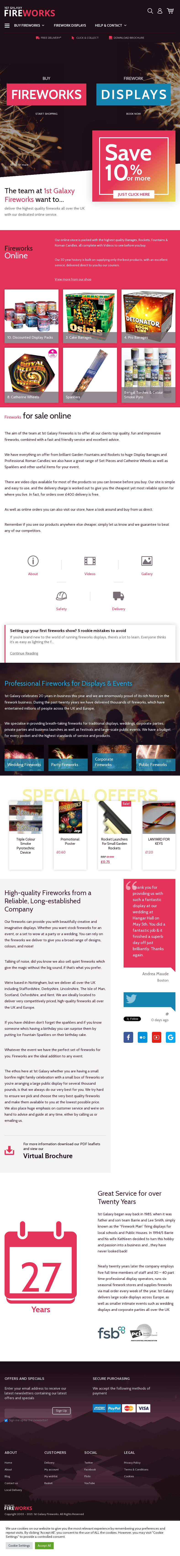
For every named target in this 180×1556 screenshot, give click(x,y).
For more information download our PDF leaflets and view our (55, 1151)
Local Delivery (13, 1490)
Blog (7, 1476)
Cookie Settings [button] (19, 1545)
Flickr (87, 1476)
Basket (48, 1483)
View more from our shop (73, 279)
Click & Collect (85, 38)
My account (51, 1469)
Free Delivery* (48, 38)
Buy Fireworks (29, 25)
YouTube (89, 1483)
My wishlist (51, 1476)
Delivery (49, 1462)
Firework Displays (70, 25)
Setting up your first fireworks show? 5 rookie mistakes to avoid (68, 630)
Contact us (11, 1483)
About (8, 1469)
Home (8, 1462)
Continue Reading (24, 653)
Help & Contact (111, 25)
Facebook (90, 1469)
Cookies (129, 1476)
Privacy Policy (132, 1462)
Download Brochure (126, 38)
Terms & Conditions (136, 1469)
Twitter (88, 1462)
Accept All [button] (44, 1545)
